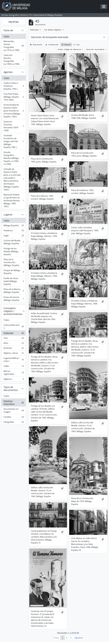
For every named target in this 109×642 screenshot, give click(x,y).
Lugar (13, 236)
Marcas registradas (13, 372)
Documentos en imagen (13, 410)
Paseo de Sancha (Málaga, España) (13, 298)
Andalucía (13, 231)
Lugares (8, 214)
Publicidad (13, 333)
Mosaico (66, 44)
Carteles (13, 417)
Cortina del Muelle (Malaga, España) (13, 242)
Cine (13, 339)
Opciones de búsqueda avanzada (49, 37)
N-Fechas (13, 349)
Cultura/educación (13, 326)
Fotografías (13, 422)
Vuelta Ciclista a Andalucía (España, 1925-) (13, 86)
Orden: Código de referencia (70, 49)
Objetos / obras (13, 354)
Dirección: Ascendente (95, 49)
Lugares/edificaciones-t (13, 359)
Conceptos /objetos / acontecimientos (13, 311)
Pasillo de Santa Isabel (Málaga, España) (13, 281)
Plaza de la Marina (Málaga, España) (13, 290)
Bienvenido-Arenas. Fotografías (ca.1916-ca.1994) (13, 45)
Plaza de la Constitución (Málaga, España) (13, 262)
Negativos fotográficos (13, 402)
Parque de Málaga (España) (13, 272)
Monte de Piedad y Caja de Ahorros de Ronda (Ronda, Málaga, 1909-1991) (13, 200)
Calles (13, 367)
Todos (6, 36)
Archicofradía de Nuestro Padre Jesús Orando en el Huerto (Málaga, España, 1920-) (13, 110)
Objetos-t (13, 379)
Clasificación (51, 44)
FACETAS (14, 22)
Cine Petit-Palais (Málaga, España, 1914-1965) (13, 97)
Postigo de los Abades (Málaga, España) (13, 251)
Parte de (8, 30)
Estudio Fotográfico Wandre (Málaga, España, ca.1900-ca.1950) (13, 158)
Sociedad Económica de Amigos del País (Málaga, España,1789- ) (13, 141)
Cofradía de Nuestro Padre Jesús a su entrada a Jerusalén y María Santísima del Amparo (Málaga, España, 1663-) (13, 179)
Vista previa (36, 44)
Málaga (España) (13, 226)
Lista (76, 44)
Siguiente (78, 637)
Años (13, 344)
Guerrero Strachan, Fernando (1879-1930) (13, 126)
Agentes (8, 72)
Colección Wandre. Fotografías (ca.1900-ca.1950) (13, 59)
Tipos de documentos (11, 388)
